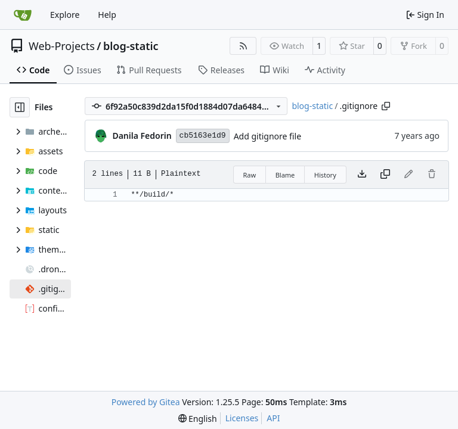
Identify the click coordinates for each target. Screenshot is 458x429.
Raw (249, 174)
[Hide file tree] (20, 107)
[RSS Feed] (243, 46)
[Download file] (362, 174)
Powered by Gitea (146, 402)
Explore (64, 14)
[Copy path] (386, 106)
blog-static (131, 46)
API (273, 418)
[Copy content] (385, 174)
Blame (285, 174)
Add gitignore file (267, 136)
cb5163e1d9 (203, 135)
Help (107, 14)
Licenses (242, 418)
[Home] (22, 15)
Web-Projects (62, 46)
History (325, 174)
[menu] (197, 418)
